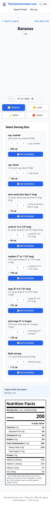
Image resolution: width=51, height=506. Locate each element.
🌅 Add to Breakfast (25, 154)
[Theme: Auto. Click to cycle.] (43, 4)
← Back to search (10, 21)
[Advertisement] (25, 65)
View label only (41, 21)
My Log (33, 9)
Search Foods (20, 9)
